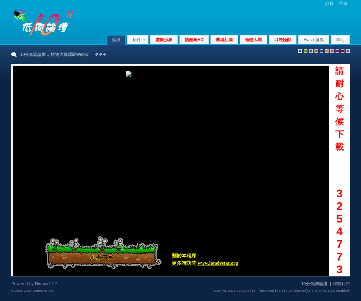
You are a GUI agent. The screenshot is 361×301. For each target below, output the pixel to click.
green (305, 51)
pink (332, 51)
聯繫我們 (341, 283)
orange (327, 51)
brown (316, 51)
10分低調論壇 (33, 54)
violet (348, 51)
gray (311, 51)
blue (321, 51)
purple (337, 51)
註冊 (329, 3)
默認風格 (300, 51)
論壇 (116, 39)
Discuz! (42, 283)
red (342, 51)
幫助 (340, 39)
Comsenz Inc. (43, 291)
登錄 (343, 3)
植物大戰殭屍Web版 (70, 54)
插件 (137, 39)
